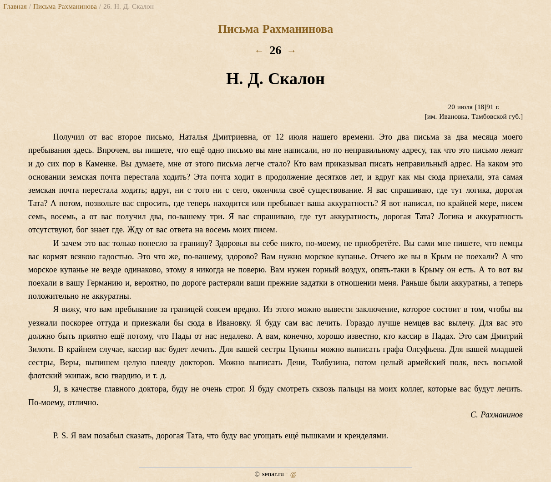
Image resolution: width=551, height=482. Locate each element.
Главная (14, 6)
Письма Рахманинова (65, 6)
